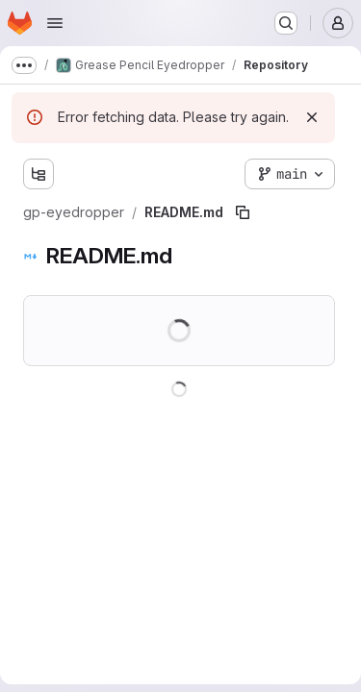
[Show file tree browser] (38, 174)
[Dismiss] (311, 117)
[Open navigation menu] (54, 23)
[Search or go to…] (285, 23)
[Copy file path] (242, 212)
